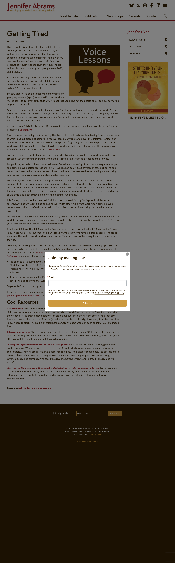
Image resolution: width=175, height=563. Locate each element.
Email (51, 277)
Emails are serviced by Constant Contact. (109, 294)
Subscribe (87, 303)
